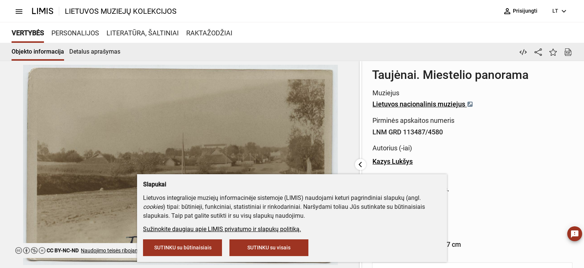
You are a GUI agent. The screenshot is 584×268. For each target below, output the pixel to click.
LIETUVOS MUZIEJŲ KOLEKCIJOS (121, 11)
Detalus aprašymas (94, 51)
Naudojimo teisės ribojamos (113, 250)
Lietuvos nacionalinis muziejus (244, 104)
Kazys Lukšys (214, 161)
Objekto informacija (38, 51)
